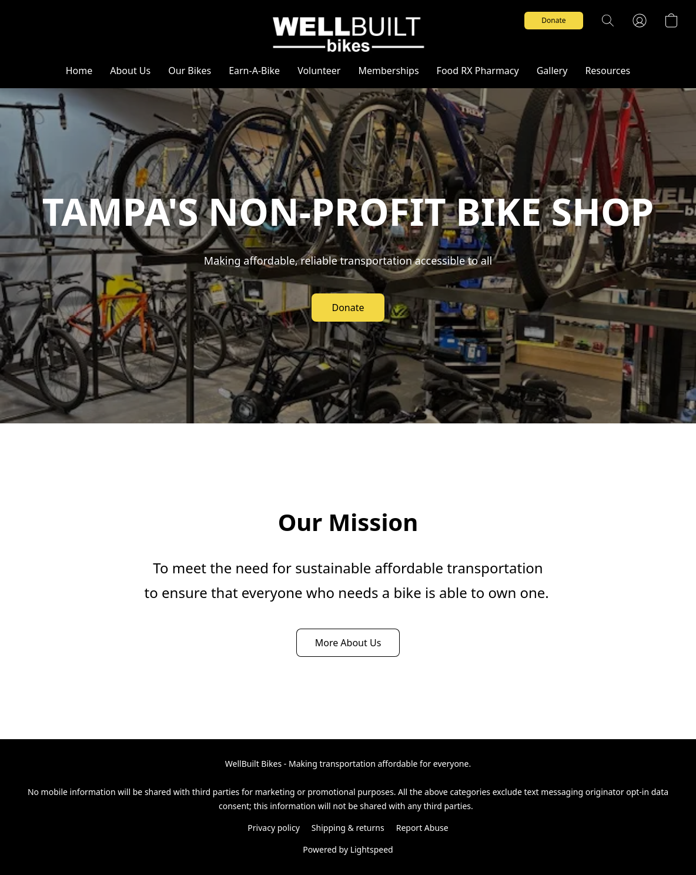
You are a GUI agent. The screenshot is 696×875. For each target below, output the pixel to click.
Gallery (552, 70)
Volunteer (318, 70)
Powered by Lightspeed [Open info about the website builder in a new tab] (348, 849)
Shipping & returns (348, 827)
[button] (348, 32)
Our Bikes (189, 70)
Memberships (388, 70)
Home (79, 70)
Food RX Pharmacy (478, 70)
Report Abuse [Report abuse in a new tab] (422, 827)
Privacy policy (273, 827)
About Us (130, 70)
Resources (607, 70)
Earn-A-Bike (254, 70)
